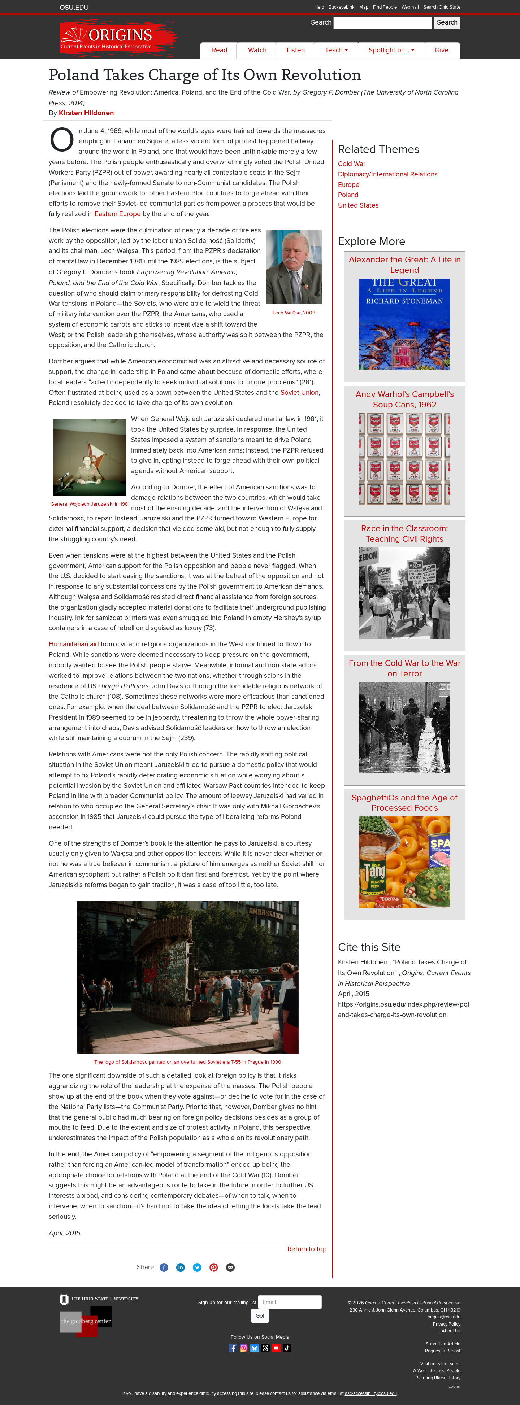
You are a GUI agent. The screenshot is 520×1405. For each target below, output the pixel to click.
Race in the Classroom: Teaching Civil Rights (404, 533)
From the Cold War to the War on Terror (405, 668)
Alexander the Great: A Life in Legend (405, 264)
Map (363, 7)
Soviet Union (299, 393)
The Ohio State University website (74, 7)
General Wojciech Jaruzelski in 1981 (90, 504)
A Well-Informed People (436, 1371)
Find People (385, 7)
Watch (257, 50)
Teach (334, 50)
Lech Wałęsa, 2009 (294, 313)
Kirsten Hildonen (86, 113)
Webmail (410, 7)
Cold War (351, 164)
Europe (349, 185)
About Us (451, 1331)
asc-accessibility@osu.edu (371, 1393)
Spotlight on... (389, 50)
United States (358, 205)
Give (441, 50)
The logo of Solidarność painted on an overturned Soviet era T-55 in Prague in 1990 (187, 1062)
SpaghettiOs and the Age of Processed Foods (405, 803)
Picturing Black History (437, 1378)
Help (319, 7)
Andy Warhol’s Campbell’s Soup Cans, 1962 (405, 399)
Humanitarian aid (74, 644)
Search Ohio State (442, 7)
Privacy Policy (446, 1324)
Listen (296, 50)
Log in (454, 1386)
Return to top (307, 1249)
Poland (348, 195)
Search (321, 22)
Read (220, 50)
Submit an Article (443, 1344)
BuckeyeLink (342, 7)
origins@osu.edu (444, 1317)
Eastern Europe (118, 214)
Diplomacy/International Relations (388, 174)
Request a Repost (442, 1351)
